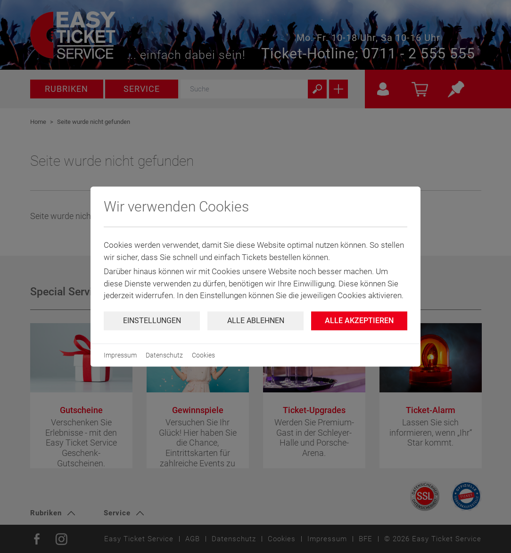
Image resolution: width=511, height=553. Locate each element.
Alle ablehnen (255, 320)
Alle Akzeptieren (359, 320)
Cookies (203, 355)
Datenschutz (164, 355)
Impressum (120, 355)
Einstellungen (152, 320)
